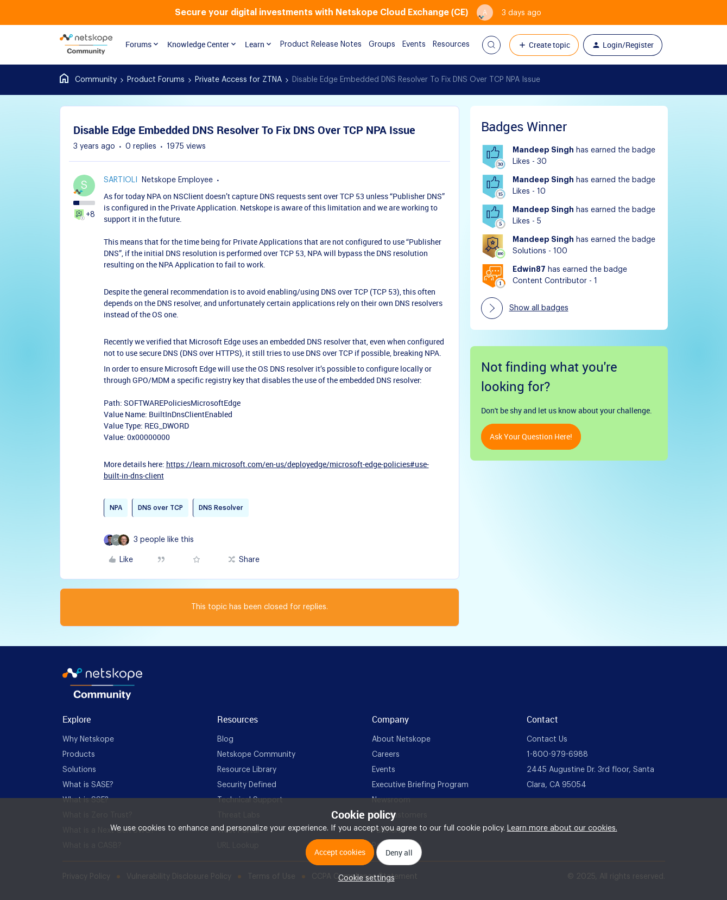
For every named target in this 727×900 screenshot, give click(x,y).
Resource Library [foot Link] (246, 770)
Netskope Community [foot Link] (256, 754)
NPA (116, 508)
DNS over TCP (160, 508)
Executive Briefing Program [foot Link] (420, 785)
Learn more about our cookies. (562, 828)
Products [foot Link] (78, 754)
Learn (255, 44)
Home (88, 79)
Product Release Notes (312, 44)
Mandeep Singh (543, 150)
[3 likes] (164, 540)
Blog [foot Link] (225, 739)
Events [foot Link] (383, 770)
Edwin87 (529, 269)
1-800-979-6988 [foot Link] (557, 754)
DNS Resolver (221, 508)
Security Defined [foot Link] (246, 785)
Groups (374, 44)
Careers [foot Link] (386, 754)
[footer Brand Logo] (102, 697)
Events (406, 44)
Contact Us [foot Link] (547, 739)
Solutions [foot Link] (79, 770)
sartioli (120, 180)
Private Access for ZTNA (238, 80)
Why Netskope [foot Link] (88, 739)
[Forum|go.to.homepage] (86, 45)
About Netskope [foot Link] (401, 739)
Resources (443, 44)
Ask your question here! (531, 436)
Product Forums (156, 80)
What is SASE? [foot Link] (87, 785)
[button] (491, 45)
